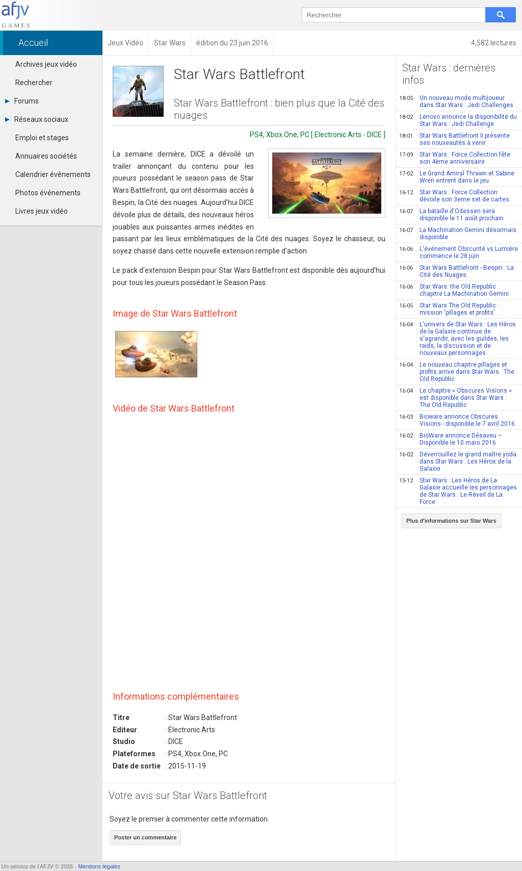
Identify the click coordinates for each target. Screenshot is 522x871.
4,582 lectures (493, 43)
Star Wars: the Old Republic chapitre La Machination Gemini (454, 290)
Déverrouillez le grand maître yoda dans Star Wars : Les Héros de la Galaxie (457, 461)
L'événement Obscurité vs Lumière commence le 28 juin (458, 252)
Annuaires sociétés (46, 156)
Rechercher (34, 83)
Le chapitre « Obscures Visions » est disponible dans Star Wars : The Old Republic (455, 397)
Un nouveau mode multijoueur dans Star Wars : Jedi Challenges (456, 101)
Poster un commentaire (145, 837)
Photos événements (48, 193)
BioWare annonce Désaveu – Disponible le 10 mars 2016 (450, 439)
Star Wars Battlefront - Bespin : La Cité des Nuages (456, 271)
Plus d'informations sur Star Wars (451, 521)
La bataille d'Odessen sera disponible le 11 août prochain (451, 215)
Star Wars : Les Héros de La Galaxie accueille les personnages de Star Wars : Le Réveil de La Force (458, 491)
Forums (22, 101)
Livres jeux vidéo (41, 211)
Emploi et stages (42, 138)
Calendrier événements (53, 174)
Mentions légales (99, 866)
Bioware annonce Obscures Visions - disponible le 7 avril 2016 (457, 420)
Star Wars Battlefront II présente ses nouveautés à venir (454, 139)
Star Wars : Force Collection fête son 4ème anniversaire (454, 158)
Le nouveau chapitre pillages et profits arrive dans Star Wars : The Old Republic (456, 371)
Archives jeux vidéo (46, 64)
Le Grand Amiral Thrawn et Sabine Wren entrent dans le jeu (456, 177)
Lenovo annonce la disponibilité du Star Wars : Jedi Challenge (458, 120)
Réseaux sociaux (36, 119)
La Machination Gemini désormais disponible (457, 233)
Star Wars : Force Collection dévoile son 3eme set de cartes (454, 196)
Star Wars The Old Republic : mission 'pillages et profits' (449, 309)
